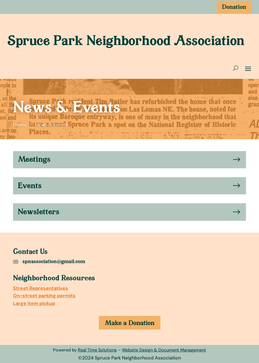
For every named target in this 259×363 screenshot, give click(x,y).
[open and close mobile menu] (248, 68)
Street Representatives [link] (40, 288)
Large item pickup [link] (34, 303)
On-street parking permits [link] (44, 295)
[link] (20, 124)
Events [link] (29, 185)
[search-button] (235, 68)
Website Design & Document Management (164, 350)
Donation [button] (234, 6)
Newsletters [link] (38, 211)
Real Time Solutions (97, 350)
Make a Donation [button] (130, 323)
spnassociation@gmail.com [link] (53, 261)
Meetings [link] (34, 159)
